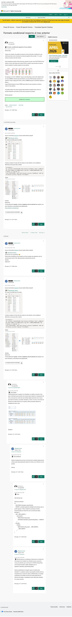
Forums (24, 11)
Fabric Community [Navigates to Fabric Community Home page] (16, 11)
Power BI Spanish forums (24, 27)
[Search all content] (54, 17)
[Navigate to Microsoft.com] (5, 11)
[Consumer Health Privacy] (18, 612)
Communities (42, 11)
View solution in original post (12, 208)
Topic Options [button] (40, 36)
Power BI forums (9, 27)
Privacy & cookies (54, 607)
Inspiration (30, 11)
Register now (47, 21)
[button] (32, 36)
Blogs (49, 11)
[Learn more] (53, 61)
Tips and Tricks (9, 106)
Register (50, 14)
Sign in (56, 14)
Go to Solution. (26, 99)
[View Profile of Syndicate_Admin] (16, 128)
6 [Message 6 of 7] (18, 584)
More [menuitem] (54, 11)
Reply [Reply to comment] (41, 224)
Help (60, 14)
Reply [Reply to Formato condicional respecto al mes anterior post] (41, 114)
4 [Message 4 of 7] (15, 472)
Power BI (16, 135)
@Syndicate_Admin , (13, 138)
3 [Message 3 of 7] (12, 435)
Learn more (4, 6)
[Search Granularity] (31, 17)
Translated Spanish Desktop (44, 27)
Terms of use (62, 607)
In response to (14, 388)
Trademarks (68, 607)
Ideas (36, 11)
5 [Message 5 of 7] (18, 537)
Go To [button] (65, 14)
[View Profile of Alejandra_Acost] (18, 449)
